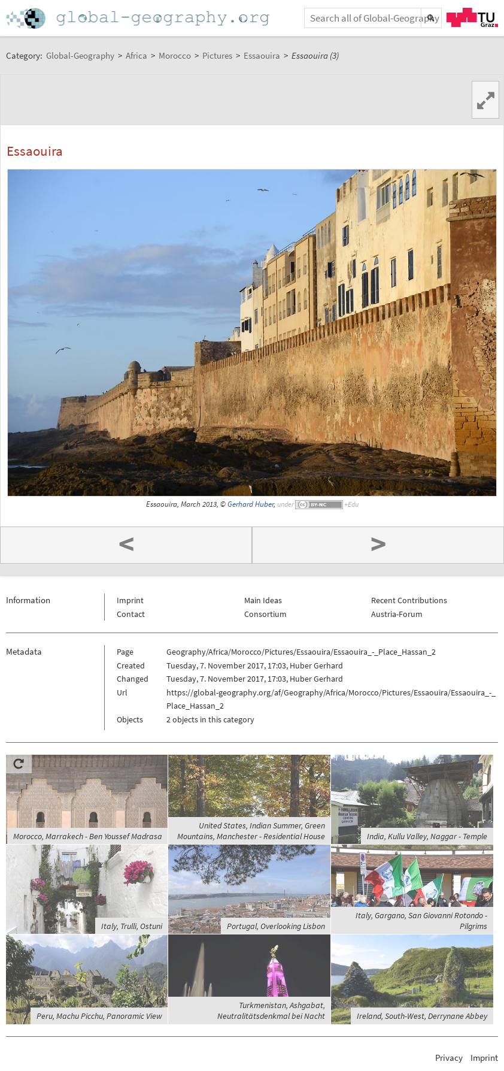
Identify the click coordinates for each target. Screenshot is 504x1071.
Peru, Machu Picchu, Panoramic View (99, 1016)
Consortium (265, 614)
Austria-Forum (397, 614)
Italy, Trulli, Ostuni (131, 926)
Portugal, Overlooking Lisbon (276, 926)
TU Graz (472, 17)
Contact (131, 614)
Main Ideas (263, 600)
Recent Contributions (409, 600)
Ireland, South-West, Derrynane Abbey (422, 1016)
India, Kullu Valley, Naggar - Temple (427, 836)
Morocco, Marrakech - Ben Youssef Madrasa (87, 836)
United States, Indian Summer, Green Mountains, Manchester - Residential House (251, 831)
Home (139, 18)
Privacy (449, 1057)
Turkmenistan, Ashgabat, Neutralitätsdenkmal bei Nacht (271, 1010)
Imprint (130, 600)
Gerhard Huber (250, 504)
